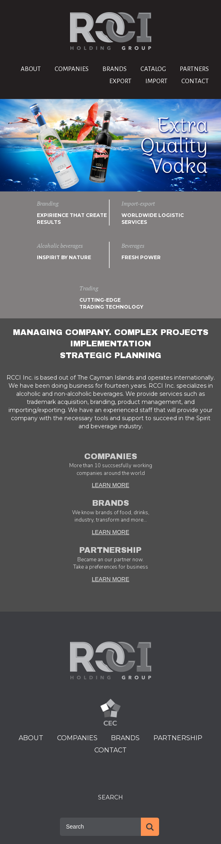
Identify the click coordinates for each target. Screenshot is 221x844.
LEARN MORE (111, 485)
